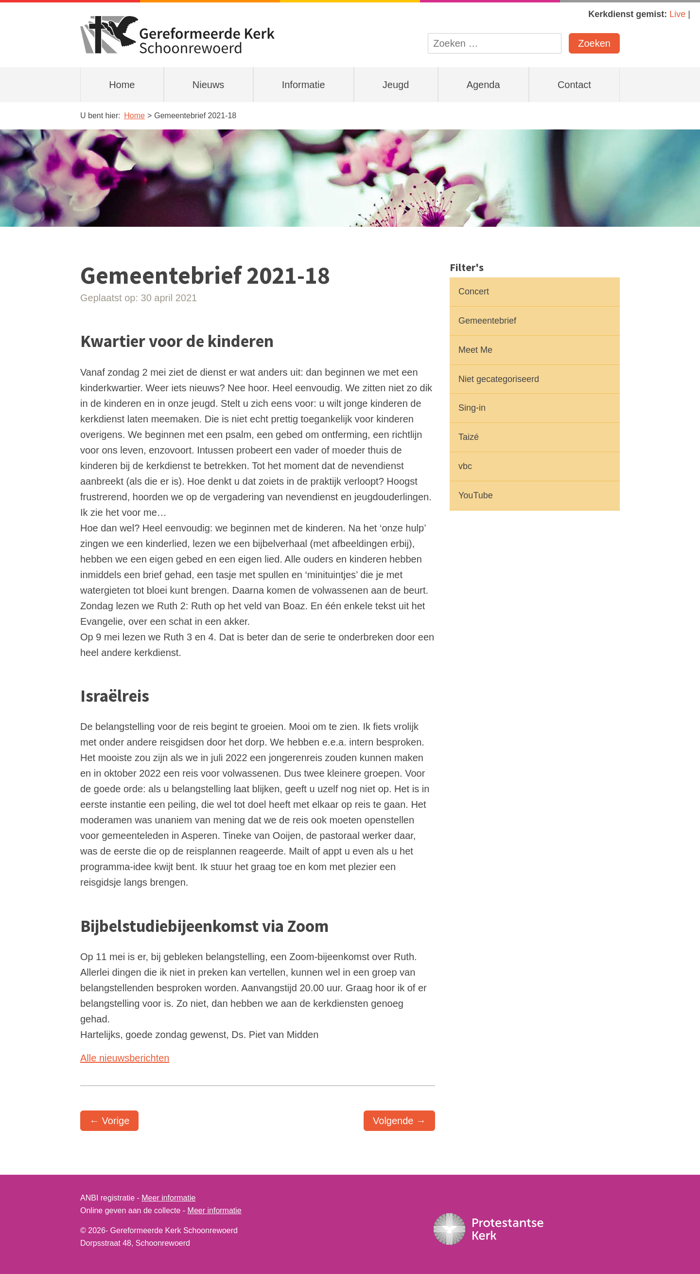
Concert (473, 291)
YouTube (475, 495)
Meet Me (475, 350)
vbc (465, 466)
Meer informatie (168, 1198)
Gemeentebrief (487, 321)
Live (677, 14)
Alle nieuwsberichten (124, 1058)
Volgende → (399, 1120)
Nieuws (208, 84)
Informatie (303, 84)
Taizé (468, 437)
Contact (574, 84)
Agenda (483, 84)
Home (122, 84)
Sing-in (472, 408)
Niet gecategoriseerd (498, 379)
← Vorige (109, 1120)
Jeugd (396, 84)
